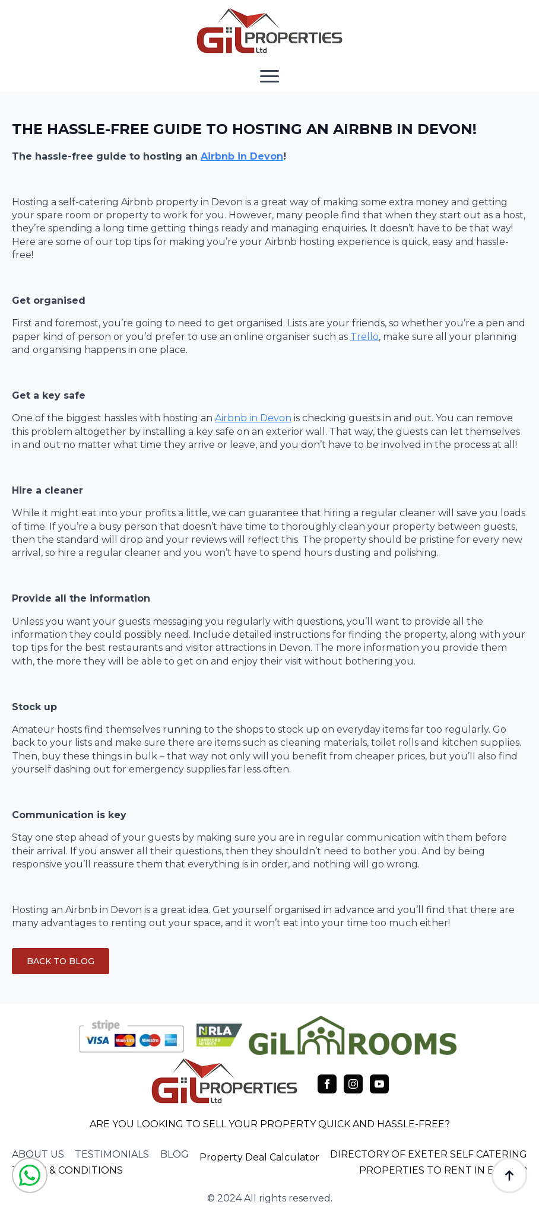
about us (38, 1154)
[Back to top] (509, 1175)
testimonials (112, 1154)
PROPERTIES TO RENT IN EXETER (443, 1170)
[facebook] (327, 1083)
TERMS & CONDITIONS (67, 1170)
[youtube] (379, 1083)
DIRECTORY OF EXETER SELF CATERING (428, 1154)
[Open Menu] (269, 75)
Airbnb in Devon (242, 156)
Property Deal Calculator (259, 1157)
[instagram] (353, 1083)
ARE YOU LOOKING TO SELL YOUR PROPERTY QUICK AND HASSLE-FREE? (270, 1124)
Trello (364, 336)
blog (174, 1154)
